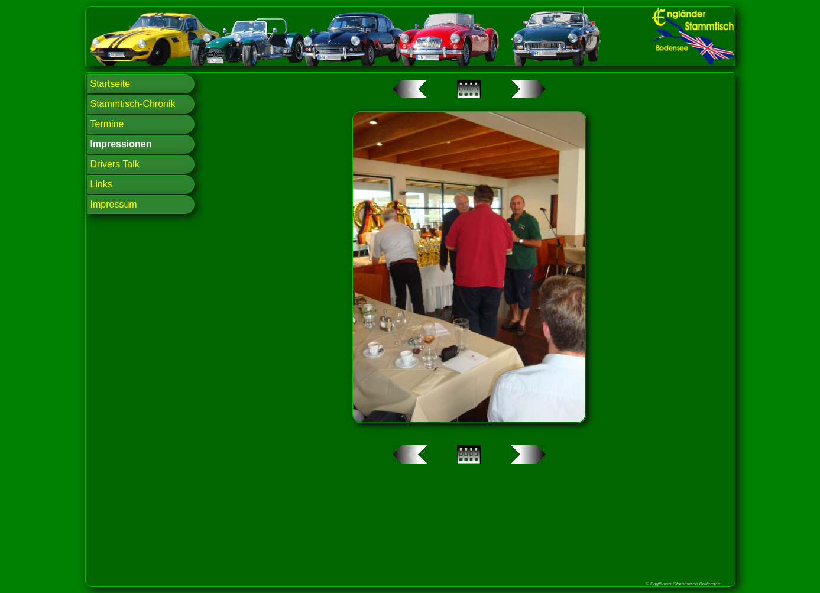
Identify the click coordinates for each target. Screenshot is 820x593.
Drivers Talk (115, 164)
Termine (107, 124)
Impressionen (121, 144)
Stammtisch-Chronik (133, 104)
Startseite (110, 84)
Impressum (113, 204)
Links (101, 184)
